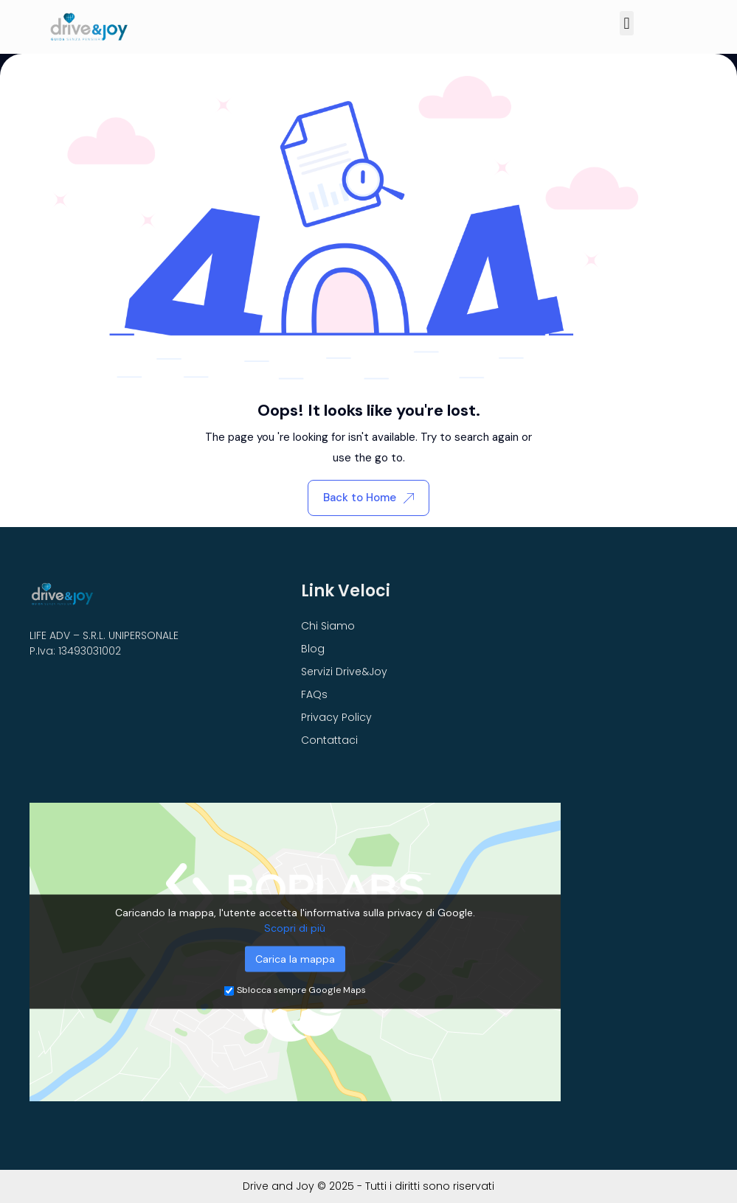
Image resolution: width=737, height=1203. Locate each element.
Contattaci (329, 740)
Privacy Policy (336, 717)
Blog (313, 648)
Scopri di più (294, 928)
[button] (627, 23)
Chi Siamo (328, 625)
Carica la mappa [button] (295, 959)
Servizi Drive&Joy (344, 671)
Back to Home (368, 497)
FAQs (314, 694)
